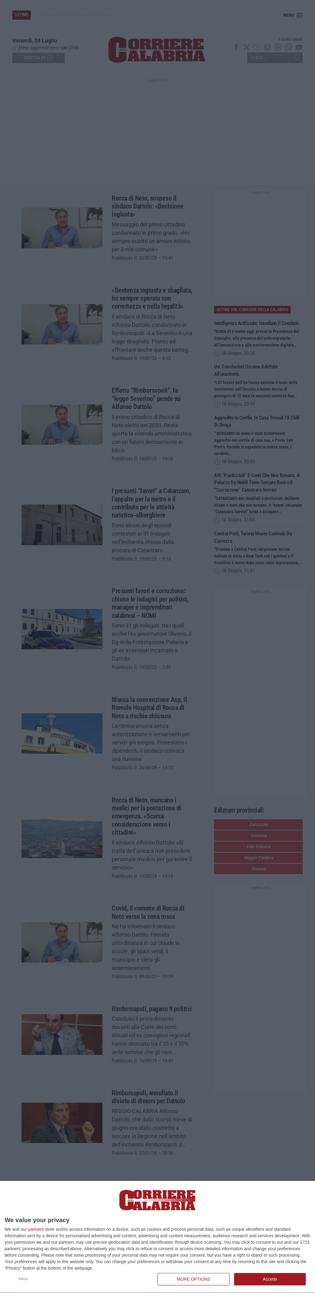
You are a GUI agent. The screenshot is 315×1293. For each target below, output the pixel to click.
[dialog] (157, 1237)
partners (36, 1229)
